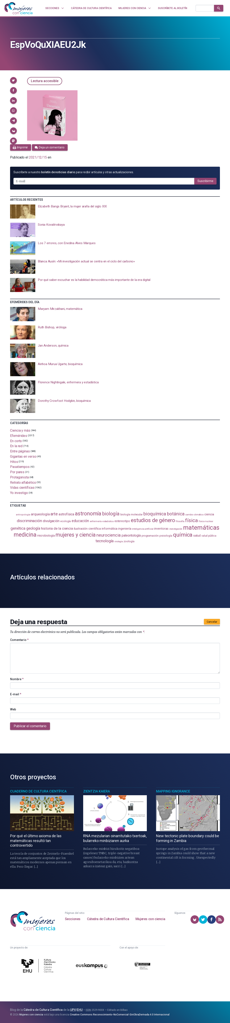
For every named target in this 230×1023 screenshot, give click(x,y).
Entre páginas (20, 451)
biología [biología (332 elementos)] (110, 514)
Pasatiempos (20, 467)
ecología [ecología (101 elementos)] (65, 521)
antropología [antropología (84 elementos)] (23, 514)
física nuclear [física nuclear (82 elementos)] (206, 521)
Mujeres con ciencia (150, 919)
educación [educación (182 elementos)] (80, 521)
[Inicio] (18, 8)
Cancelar (212, 621)
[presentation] (115, 211)
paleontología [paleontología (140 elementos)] (131, 535)
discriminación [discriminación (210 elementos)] (29, 520)
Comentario (19, 640)
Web (13, 709)
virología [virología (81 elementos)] (118, 541)
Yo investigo (19, 493)
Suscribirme (205, 181)
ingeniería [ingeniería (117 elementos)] (124, 528)
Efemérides (18, 436)
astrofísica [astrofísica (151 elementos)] (66, 514)
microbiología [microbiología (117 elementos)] (46, 535)
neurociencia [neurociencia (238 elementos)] (108, 535)
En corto (16, 441)
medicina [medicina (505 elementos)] (25, 534)
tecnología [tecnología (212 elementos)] (105, 540)
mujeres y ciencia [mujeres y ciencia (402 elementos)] (75, 535)
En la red (16, 446)
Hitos (14, 462)
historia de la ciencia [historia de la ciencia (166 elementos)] (57, 528)
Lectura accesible (44, 81)
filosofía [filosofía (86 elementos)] (180, 521)
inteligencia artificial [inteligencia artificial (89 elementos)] (142, 528)
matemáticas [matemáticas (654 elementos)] (201, 527)
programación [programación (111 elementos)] (150, 535)
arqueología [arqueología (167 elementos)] (40, 514)
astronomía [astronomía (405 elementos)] (88, 514)
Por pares (17, 472)
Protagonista (19, 477)
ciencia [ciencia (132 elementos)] (209, 514)
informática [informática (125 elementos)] (109, 528)
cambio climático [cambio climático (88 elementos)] (194, 514)
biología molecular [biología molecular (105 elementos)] (131, 514)
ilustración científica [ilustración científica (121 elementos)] (87, 528)
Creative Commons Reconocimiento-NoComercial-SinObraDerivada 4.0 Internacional (120, 1014)
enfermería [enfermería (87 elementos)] (96, 521)
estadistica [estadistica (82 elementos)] (108, 521)
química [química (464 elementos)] (182, 535)
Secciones (72, 919)
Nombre (17, 679)
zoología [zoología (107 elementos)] (129, 541)
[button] (13, 80)
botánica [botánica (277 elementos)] (175, 513)
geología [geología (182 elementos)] (33, 528)
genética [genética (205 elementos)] (18, 528)
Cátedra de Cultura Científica (108, 919)
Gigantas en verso (23, 456)
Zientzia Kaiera (96, 791)
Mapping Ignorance (173, 791)
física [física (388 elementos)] (191, 520)
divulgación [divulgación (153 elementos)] (51, 521)
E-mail (15, 694)
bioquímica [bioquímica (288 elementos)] (154, 513)
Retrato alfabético (23, 482)
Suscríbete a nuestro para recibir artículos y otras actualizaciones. (73, 172)
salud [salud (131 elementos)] (197, 535)
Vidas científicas (22, 488)
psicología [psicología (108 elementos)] (165, 535)
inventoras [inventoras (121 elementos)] (161, 528)
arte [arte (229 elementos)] (54, 514)
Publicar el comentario (30, 726)
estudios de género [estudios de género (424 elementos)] (153, 520)
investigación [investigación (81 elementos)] (175, 529)
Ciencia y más (20, 430)
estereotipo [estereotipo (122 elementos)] (122, 521)
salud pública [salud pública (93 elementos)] (208, 535)
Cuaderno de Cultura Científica (38, 791)
